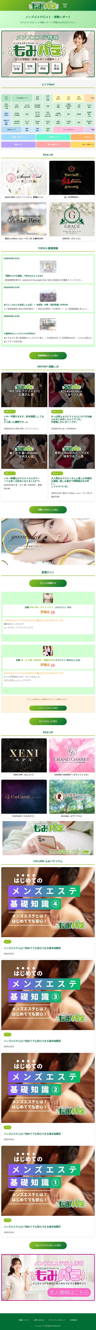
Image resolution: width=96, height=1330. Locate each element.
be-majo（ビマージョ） (72, 816)
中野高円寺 (17, 106)
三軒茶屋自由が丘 (16, 122)
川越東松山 (58, 98)
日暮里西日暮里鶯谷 (68, 106)
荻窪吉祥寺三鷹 (6, 106)
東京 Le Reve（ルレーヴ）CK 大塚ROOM (24, 239)
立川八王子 (6, 98)
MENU (65, 5)
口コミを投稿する (48, 583)
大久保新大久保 (27, 106)
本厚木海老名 (6, 114)
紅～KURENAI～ (72, 197)
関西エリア (18, 144)
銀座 (79, 122)
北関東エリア (53, 137)
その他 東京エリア (22, 98)
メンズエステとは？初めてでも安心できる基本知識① (32, 1226)
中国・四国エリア (53, 144)
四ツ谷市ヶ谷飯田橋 (37, 114)
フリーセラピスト (68, 129)
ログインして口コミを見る (48, 708)
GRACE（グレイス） (72, 239)
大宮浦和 (68, 98)
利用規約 (73, 1320)
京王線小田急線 (16, 114)
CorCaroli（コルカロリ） (24, 816)
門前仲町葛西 (89, 122)
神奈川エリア (11, 129)
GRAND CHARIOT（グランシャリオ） (72, 775)
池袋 (47, 106)
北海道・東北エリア (18, 137)
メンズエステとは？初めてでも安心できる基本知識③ (32, 1041)
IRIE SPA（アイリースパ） (42, 607)
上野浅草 (79, 106)
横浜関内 (27, 129)
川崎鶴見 (37, 129)
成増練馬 (37, 98)
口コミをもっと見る (48, 721)
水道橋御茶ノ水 (58, 114)
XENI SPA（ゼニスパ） (24, 775)
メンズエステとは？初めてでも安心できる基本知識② (32, 1134)
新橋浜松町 (58, 122)
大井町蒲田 (48, 129)
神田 (68, 114)
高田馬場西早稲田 (37, 106)
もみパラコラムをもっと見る (48, 1245)
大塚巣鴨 (58, 106)
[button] (93, 53)
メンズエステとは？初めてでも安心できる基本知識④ (32, 948)
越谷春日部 (79, 98)
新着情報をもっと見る (48, 356)
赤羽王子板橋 (47, 98)
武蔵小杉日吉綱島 (6, 122)
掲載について (24, 1320)
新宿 (27, 114)
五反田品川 (48, 122)
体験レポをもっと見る (48, 510)
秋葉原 (79, 114)
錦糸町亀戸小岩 (89, 114)
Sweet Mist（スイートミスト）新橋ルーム (24, 197)
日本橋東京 (68, 122)
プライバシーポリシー (57, 1320)
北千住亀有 (89, 106)
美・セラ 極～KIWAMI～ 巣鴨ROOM (37, 660)
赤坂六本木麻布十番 (47, 114)
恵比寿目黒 (37, 122)
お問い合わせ (39, 1320)
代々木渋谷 (27, 122)
